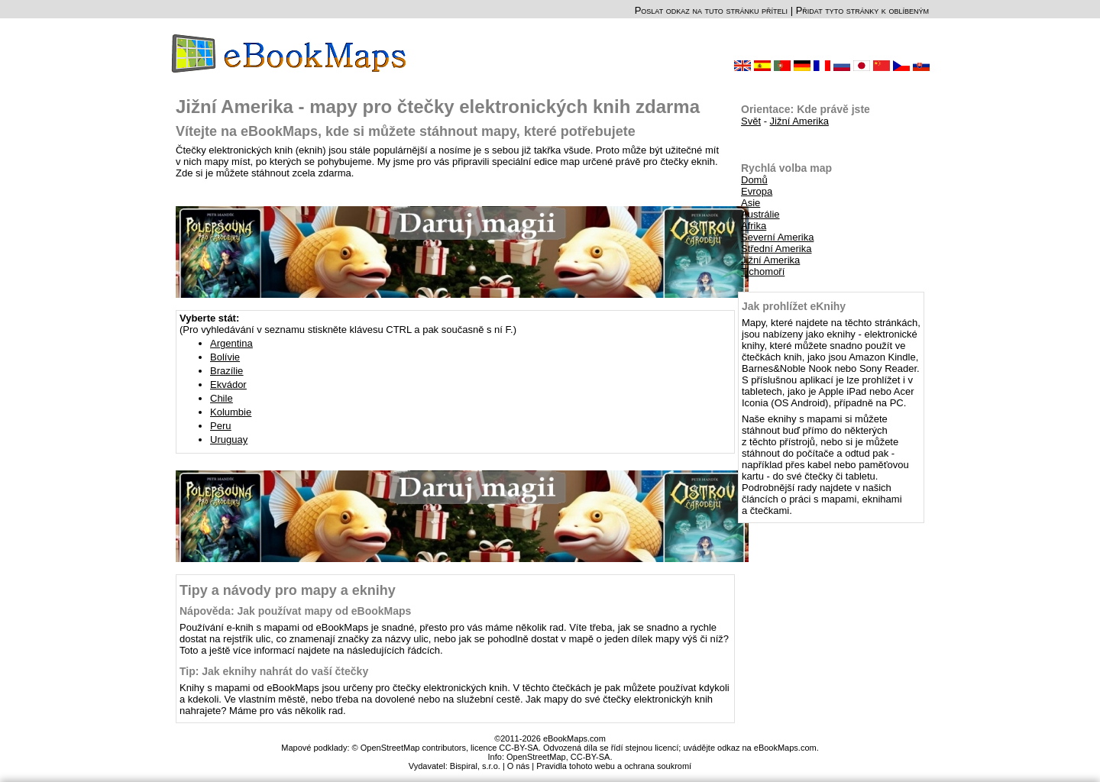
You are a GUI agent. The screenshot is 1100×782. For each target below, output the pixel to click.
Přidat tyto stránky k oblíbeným (862, 10)
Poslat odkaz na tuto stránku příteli (711, 10)
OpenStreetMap (536, 756)
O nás (518, 766)
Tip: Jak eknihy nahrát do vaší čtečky (274, 671)
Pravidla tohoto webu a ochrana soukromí (613, 766)
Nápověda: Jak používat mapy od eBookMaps (295, 611)
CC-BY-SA (590, 756)
